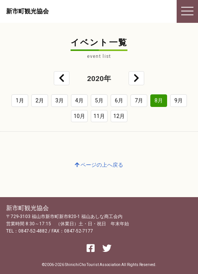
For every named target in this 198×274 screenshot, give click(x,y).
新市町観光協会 (27, 11)
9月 (178, 100)
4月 (79, 100)
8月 (159, 100)
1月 (20, 100)
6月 (119, 100)
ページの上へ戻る (99, 165)
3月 (59, 100)
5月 (99, 100)
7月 (139, 100)
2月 (39, 100)
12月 (119, 116)
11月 (99, 116)
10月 (79, 116)
